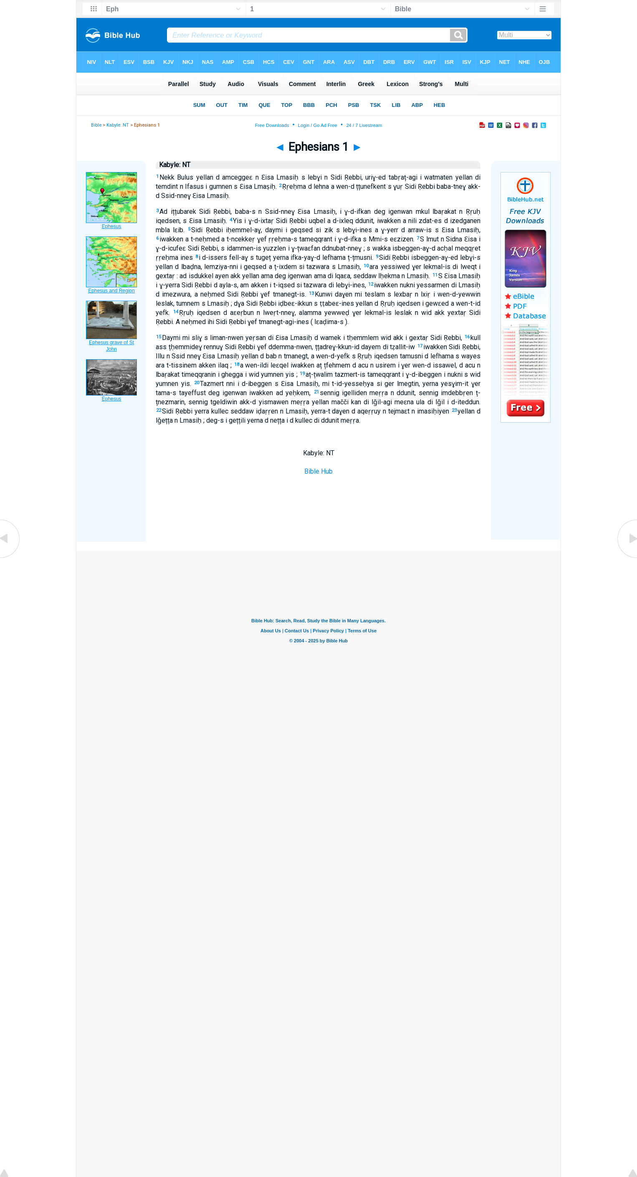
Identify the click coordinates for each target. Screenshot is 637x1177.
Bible (96, 125)
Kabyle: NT (117, 125)
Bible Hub (318, 471)
